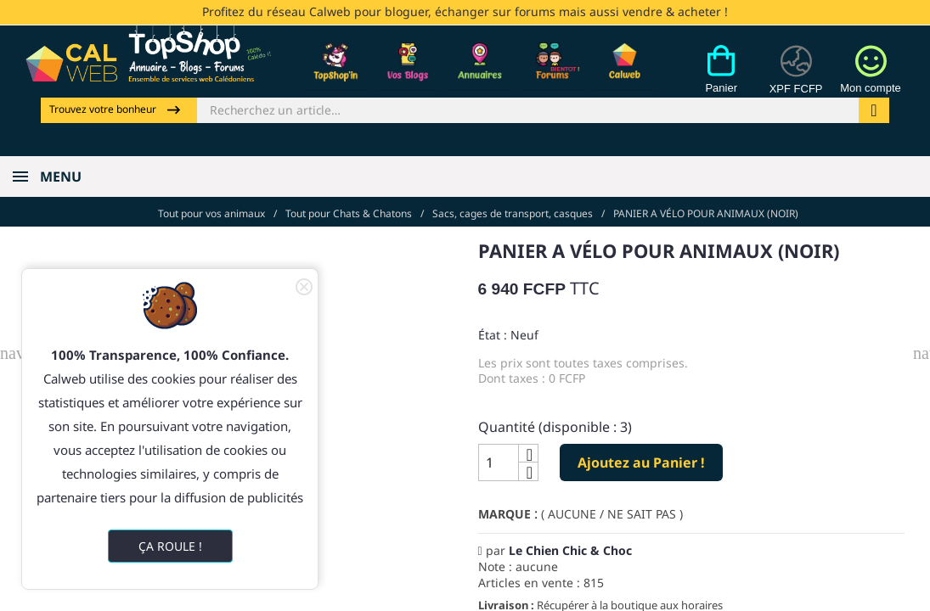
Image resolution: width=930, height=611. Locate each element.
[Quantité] (498, 455)
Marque (504, 506)
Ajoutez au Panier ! (641, 455)
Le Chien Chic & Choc (570, 543)
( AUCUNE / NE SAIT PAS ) (612, 506)
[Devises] (788, 79)
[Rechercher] (527, 108)
